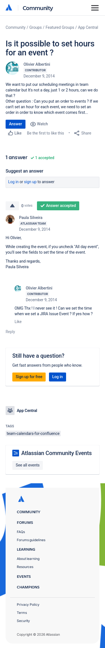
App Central (88, 27)
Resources (25, 567)
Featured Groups (60, 27)
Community (38, 8)
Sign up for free (29, 376)
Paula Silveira (30, 217)
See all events (27, 465)
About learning (28, 559)
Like (18, 321)
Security (23, 621)
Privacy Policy (28, 604)
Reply (10, 331)
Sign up (30, 182)
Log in (13, 182)
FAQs (21, 532)
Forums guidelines (31, 540)
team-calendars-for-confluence (33, 433)
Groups (35, 27)
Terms (22, 613)
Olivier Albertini (37, 64)
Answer (15, 124)
